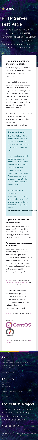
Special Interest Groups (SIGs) (12, 365)
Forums (4, 384)
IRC (3, 389)
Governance (6, 370)
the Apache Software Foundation (17, 282)
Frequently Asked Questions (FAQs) (15, 363)
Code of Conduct (8, 372)
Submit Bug (6, 396)
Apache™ (9, 280)
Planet (4, 394)
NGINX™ (8, 313)
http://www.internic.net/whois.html (23, 211)
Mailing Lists (6, 387)
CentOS (31, 47)
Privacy (33, 433)
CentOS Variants (7, 367)
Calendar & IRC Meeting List (12, 391)
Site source (5, 436)
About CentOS (7, 360)
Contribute (6, 382)
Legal (28, 433)
